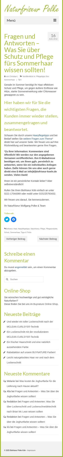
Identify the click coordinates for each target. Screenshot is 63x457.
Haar (15, 229)
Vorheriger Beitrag (15, 239)
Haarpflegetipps (41, 135)
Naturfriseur (35, 229)
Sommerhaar (15, 232)
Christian (13, 76)
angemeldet (21, 267)
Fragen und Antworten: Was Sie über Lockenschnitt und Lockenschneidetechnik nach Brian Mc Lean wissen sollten (31, 406)
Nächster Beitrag (48, 239)
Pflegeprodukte (51, 229)
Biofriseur (9, 229)
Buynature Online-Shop (45, 304)
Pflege (42, 229)
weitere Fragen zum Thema (37, 138)
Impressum (31, 450)
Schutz (6, 232)
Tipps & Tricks (26, 232)
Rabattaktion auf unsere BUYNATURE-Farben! (31, 352)
